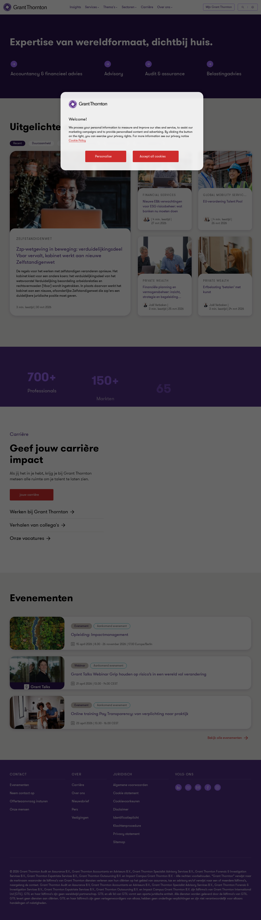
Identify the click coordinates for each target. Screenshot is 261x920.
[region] (132, 131)
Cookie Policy (77, 140)
